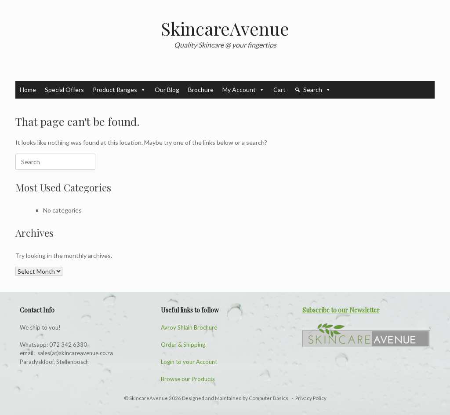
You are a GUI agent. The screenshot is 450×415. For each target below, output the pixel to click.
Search (317, 90)
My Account (243, 90)
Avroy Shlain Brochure (189, 327)
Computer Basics (269, 398)
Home (28, 89)
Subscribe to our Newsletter (341, 310)
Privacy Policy (311, 398)
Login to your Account (189, 361)
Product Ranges (119, 90)
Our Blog (167, 89)
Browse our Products (188, 378)
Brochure (201, 89)
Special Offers (64, 89)
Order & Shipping (183, 344)
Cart (279, 89)
